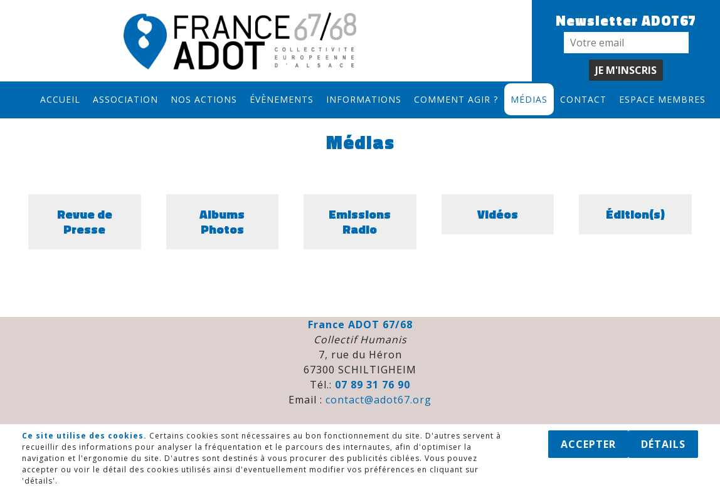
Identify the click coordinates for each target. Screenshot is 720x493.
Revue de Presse (84, 221)
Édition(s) (635, 214)
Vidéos (497, 214)
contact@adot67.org (378, 400)
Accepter (588, 444)
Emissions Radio (360, 221)
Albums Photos (222, 221)
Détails (663, 444)
